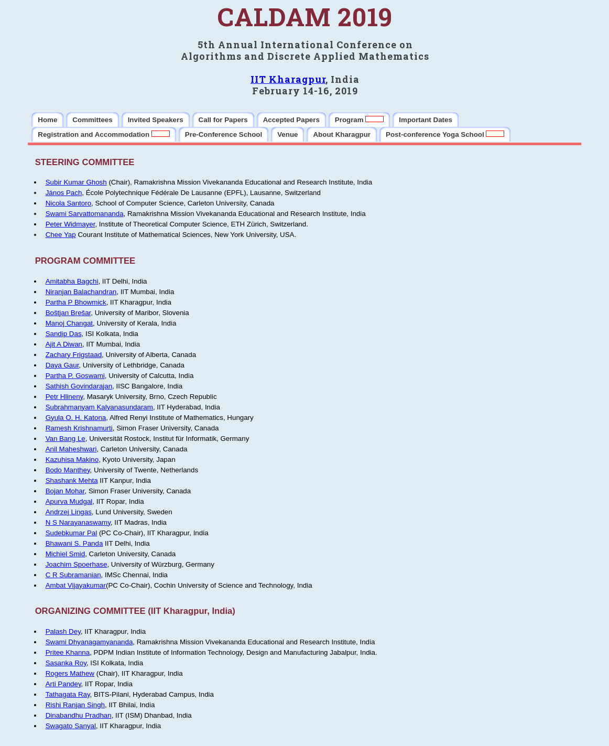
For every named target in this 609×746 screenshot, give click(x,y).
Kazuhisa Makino (72, 459)
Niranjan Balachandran (81, 292)
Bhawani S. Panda (74, 543)
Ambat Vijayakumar (76, 585)
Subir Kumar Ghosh (76, 182)
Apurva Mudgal (69, 501)
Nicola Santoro (68, 203)
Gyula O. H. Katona (76, 417)
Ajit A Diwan (64, 344)
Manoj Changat (69, 323)
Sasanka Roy (66, 663)
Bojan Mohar (65, 491)
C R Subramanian (73, 575)
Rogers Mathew (70, 673)
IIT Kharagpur (288, 79)
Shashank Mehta (72, 480)
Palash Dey (63, 631)
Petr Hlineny (64, 397)
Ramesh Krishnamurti (79, 428)
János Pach (64, 193)
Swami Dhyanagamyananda (89, 642)
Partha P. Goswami (75, 376)
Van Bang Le (65, 438)
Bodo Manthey (68, 470)
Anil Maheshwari (71, 449)
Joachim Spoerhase (76, 564)
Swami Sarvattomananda (85, 214)
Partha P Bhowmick (76, 302)
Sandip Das (64, 334)
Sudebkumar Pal (71, 533)
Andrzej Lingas (69, 512)
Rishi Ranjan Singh (75, 705)
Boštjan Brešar (68, 313)
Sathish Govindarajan (79, 386)
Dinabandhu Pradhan (79, 715)
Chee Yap (61, 235)
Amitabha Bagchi (72, 281)
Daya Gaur (62, 365)
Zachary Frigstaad (74, 355)
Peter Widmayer (70, 224)
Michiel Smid (65, 554)
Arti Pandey (63, 684)
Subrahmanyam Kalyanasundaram (99, 407)
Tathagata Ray (68, 694)
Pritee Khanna (68, 652)
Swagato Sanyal (71, 726)
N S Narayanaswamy (78, 522)
